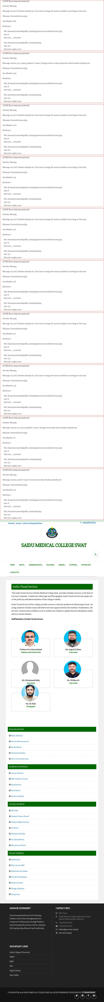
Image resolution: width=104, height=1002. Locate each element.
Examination (16, 785)
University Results (18, 753)
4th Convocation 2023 (20, 759)
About (21, 565)
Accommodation (17, 839)
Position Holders (17, 796)
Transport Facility (18, 834)
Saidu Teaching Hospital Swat (32, 523)
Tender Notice (16, 747)
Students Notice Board (21, 816)
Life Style (14, 810)
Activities (14, 828)
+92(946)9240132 (88, 523)
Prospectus (15, 894)
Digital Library (15, 970)
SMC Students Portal (19, 779)
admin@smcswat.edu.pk (68, 929)
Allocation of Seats (18, 845)
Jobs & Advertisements (20, 741)
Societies (72, 565)
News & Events (17, 736)
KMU (12, 961)
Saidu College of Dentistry (20, 952)
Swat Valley (14, 975)
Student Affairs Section (20, 822)
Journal (18, 523)
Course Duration (17, 773)
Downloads (86, 565)
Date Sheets (17, 790)
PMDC (12, 957)
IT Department (88, 992)
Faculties (50, 565)
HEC (11, 966)
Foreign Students (17, 888)
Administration (35, 565)
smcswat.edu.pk (65, 933)
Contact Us (14, 572)
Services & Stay (17, 883)
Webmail (11, 523)
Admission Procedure (19, 871)
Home (12, 565)
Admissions (15, 859)
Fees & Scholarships (19, 877)
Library (61, 565)
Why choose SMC (18, 865)
